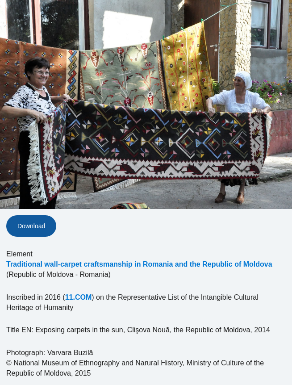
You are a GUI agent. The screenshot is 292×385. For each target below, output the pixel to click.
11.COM (78, 297)
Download (31, 226)
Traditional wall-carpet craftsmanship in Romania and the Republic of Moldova (139, 264)
